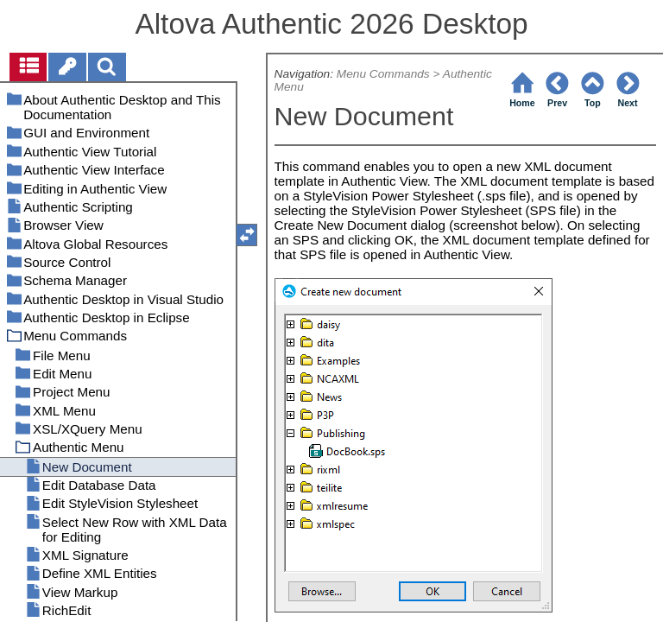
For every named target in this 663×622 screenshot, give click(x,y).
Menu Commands (383, 73)
